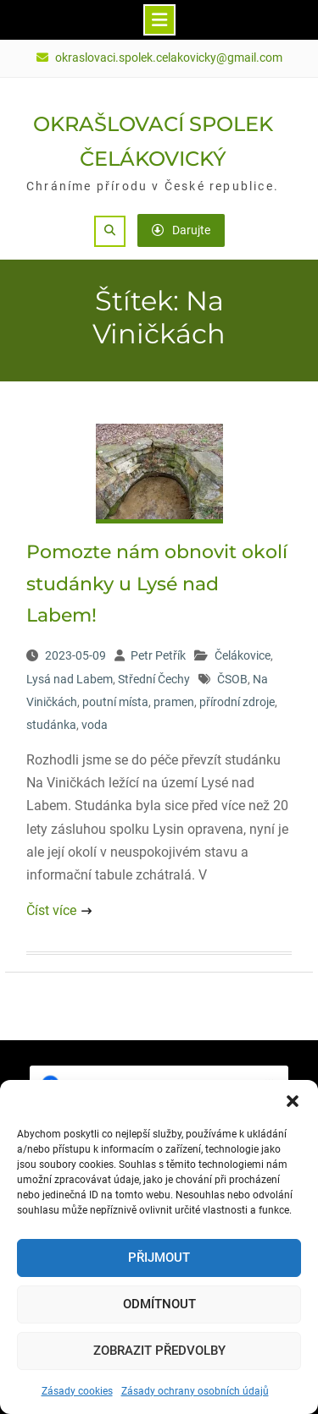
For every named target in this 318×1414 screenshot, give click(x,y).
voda (94, 725)
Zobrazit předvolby (159, 1350)
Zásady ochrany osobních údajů (195, 1391)
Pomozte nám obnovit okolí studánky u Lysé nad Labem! (156, 583)
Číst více (51, 910)
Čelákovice (243, 655)
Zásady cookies (77, 1391)
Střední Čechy (154, 679)
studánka (51, 725)
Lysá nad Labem (69, 679)
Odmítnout (159, 1304)
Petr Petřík (158, 655)
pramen (173, 702)
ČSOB (232, 679)
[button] (292, 1101)
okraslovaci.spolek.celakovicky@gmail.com (168, 58)
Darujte (181, 230)
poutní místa (115, 702)
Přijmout (159, 1257)
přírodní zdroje (237, 702)
